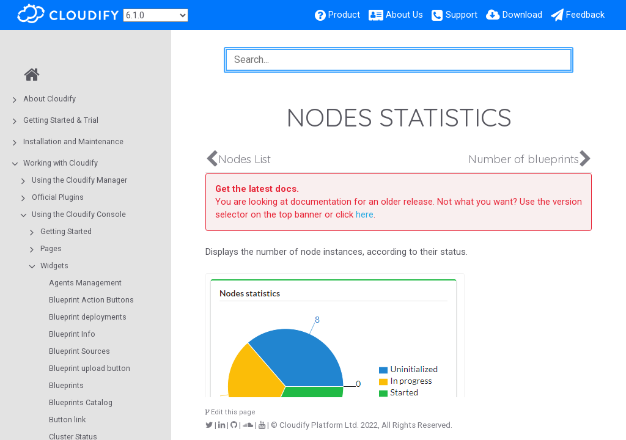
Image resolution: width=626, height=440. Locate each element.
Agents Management (85, 282)
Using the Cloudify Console (79, 214)
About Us (404, 14)
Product (344, 14)
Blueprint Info (72, 334)
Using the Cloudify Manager (79, 180)
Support (461, 14)
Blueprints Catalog (80, 402)
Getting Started (66, 231)
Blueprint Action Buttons (91, 299)
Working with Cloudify (60, 162)
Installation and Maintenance (73, 141)
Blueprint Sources (79, 351)
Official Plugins (58, 197)
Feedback (585, 14)
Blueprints (66, 385)
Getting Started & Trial (60, 120)
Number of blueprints (523, 159)
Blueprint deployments (88, 316)
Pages (51, 248)
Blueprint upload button (89, 368)
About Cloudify (49, 98)
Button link (67, 419)
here (365, 214)
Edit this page (230, 412)
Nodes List (244, 159)
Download (522, 14)
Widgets (54, 265)
